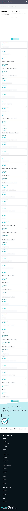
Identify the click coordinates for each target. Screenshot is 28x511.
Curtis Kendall (4, 378)
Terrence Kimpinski (5, 385)
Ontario (4, 482)
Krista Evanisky (4, 242)
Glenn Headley (4, 299)
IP (5, 54)
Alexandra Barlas (5, 64)
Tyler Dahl (4, 206)
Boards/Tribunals (4, 182)
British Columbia (6, 443)
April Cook (4, 192)
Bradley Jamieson (5, 349)
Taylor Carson (4, 171)
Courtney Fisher (5, 256)
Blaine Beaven (4, 78)
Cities (5, 439)
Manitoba (4, 449)
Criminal (3, 82)
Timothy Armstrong (5, 42)
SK (2, 6)
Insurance (8, 239)
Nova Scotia (5, 471)
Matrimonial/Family (11, 132)
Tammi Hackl (4, 285)
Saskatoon (5, 6)
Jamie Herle (4, 306)
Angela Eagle (4, 228)
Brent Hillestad (4, 313)
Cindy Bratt (4, 135)
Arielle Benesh (4, 85)
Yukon (4, 498)
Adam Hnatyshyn (5, 335)
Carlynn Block (4, 128)
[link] (14, 45)
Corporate (8, 68)
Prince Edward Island (7, 487)
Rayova (8, 508)
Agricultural (3, 175)
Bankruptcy (3, 61)
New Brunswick (6, 454)
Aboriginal (3, 189)
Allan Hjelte (4, 328)
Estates (3, 54)
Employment (8, 168)
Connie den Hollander (6, 342)
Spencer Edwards (5, 235)
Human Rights (8, 61)
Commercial (3, 68)
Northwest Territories (7, 465)
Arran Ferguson (5, 249)
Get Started (6, 415)
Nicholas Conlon (5, 185)
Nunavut (4, 476)
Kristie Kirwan (4, 392)
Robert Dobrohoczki (5, 221)
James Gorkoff (4, 278)
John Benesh (4, 92)
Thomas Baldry (4, 57)
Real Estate (8, 54)
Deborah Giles (4, 271)
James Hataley (4, 292)
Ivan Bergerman (5, 99)
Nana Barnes (4, 71)
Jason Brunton (4, 149)
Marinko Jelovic (5, 356)
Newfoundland (5, 460)
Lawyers (10, 6)
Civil (2, 239)
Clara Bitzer (4, 121)
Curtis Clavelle (4, 178)
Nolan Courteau (5, 199)
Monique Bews (4, 114)
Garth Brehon (4, 142)
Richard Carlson (5, 164)
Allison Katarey (4, 363)
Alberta (4, 438)
